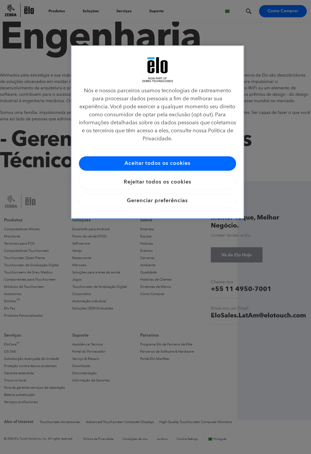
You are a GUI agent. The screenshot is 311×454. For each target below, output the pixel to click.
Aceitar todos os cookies (157, 163)
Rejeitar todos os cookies (157, 182)
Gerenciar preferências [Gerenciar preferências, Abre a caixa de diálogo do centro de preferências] (157, 201)
